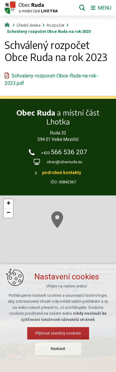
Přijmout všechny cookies (58, 333)
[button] (57, 219)
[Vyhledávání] (82, 8)
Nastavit (58, 348)
